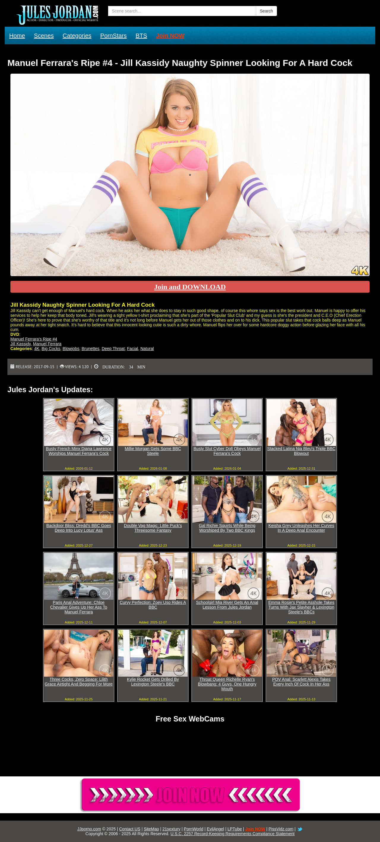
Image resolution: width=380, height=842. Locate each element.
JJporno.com (89, 829)
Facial (132, 348)
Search (266, 11)
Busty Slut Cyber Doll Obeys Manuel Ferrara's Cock (227, 451)
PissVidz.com (280, 829)
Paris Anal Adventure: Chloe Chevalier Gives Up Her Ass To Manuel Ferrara (78, 607)
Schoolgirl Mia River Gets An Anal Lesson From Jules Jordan (227, 605)
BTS (141, 35)
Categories (77, 35)
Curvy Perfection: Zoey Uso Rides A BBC (153, 605)
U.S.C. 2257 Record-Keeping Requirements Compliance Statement (232, 833)
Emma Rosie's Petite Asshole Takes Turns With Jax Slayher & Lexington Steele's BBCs (301, 607)
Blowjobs (71, 348)
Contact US (129, 829)
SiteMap (151, 829)
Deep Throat (113, 348)
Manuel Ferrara (47, 343)
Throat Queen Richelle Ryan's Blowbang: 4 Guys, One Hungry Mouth (227, 684)
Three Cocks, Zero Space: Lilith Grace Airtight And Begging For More (79, 681)
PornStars (113, 35)
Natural (147, 348)
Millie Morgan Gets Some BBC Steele (153, 451)
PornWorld (193, 829)
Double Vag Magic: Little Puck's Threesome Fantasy (153, 528)
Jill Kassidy (20, 343)
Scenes (44, 35)
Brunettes (90, 348)
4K (36, 348)
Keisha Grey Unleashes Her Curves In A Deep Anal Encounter (301, 528)
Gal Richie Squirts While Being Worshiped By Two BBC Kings (227, 528)
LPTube (234, 829)
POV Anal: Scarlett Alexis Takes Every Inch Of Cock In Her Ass (301, 681)
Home (17, 35)
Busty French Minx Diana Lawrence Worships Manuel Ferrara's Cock (79, 451)
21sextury (171, 829)
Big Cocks (51, 348)
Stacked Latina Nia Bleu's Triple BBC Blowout (301, 451)
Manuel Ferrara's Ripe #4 (33, 339)
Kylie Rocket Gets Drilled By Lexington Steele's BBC (153, 681)
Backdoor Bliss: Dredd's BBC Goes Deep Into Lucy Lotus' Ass (78, 528)
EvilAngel (215, 829)
